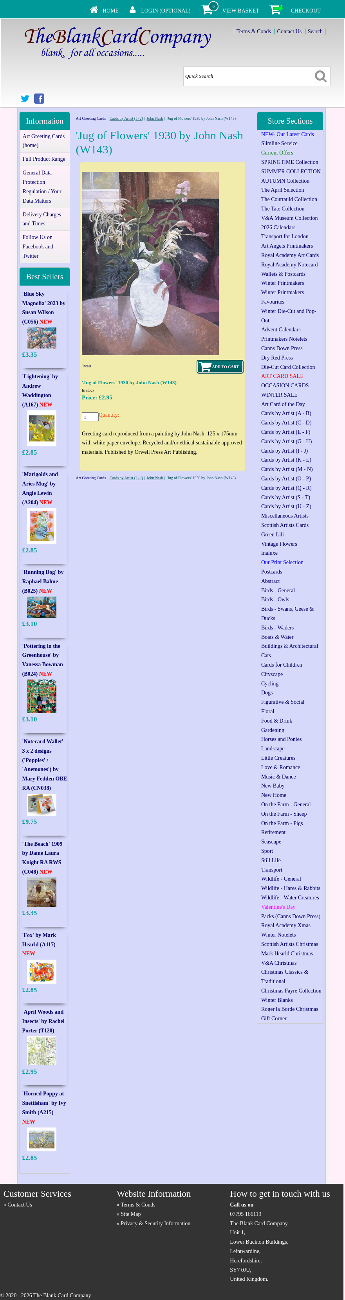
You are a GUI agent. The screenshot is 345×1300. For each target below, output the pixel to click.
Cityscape (272, 674)
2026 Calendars (278, 227)
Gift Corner (274, 1018)
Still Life (271, 860)
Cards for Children (281, 665)
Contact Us (289, 31)
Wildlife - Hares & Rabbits (290, 888)
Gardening (272, 730)
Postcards (271, 572)
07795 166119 (245, 1214)
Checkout (306, 11)
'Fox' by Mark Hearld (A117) (39, 944)
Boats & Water (277, 637)
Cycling (269, 684)
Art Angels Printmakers (287, 246)
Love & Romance (280, 767)
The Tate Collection (283, 209)
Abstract (270, 581)
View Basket (240, 11)
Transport (271, 870)
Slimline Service (279, 143)
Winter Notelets (278, 935)
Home (111, 11)
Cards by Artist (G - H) (286, 441)
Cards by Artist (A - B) (286, 413)
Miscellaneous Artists (285, 516)
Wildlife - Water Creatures (290, 898)
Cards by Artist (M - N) (287, 469)
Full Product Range (44, 159)
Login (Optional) (165, 11)
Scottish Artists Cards (285, 525)
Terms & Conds (253, 31)
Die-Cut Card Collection (288, 367)
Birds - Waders (277, 628)
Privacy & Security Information (156, 1223)
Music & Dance (278, 777)
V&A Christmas (279, 963)
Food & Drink (276, 721)
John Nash (155, 118)
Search (315, 31)
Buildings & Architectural (289, 646)
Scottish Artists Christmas (289, 944)
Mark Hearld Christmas (287, 954)
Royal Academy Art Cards (290, 255)
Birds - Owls (275, 599)
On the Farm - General (286, 804)
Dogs (267, 693)
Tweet (86, 366)
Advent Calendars (281, 330)
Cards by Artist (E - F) (286, 432)
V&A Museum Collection (289, 218)
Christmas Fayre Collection (291, 991)
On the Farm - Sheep (284, 814)
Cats (266, 655)
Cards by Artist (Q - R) (286, 488)
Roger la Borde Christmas (289, 1009)
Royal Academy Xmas (286, 925)
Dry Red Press (277, 358)
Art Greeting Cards (91, 118)
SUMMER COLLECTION (291, 171)
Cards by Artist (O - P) (286, 479)
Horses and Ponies (281, 739)
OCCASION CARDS (285, 385)
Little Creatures (278, 758)
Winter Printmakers (282, 283)
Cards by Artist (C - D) (286, 423)
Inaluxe (269, 553)
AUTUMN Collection (285, 181)
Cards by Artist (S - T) (285, 497)
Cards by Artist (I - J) (126, 118)
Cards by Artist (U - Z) (286, 506)
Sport (267, 851)
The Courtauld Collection (289, 199)
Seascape (271, 842)
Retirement (273, 832)
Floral (267, 711)
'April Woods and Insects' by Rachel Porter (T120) (43, 1021)
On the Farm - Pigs (282, 823)
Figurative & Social (282, 702)
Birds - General (278, 590)
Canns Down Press (282, 348)
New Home (273, 795)
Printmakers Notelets (284, 339)
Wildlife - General (281, 879)
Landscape (273, 749)
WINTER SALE (279, 395)
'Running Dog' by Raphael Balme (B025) (43, 581)
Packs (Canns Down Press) (290, 916)
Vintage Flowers (279, 544)
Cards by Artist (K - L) (286, 460)
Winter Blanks (277, 1000)
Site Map (131, 1214)
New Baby (273, 786)
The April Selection (282, 190)
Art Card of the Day (283, 404)
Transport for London (285, 236)
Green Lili (272, 535)
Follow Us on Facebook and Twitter (38, 246)
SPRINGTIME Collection (289, 162)
